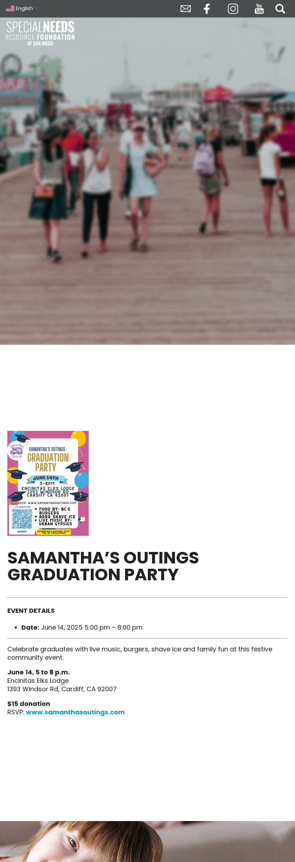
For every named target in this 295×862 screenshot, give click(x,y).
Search (280, 8)
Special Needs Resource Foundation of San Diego (41, 33)
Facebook (206, 8)
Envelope (185, 8)
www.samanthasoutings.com (75, 712)
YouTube (259, 8)
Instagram (233, 8)
